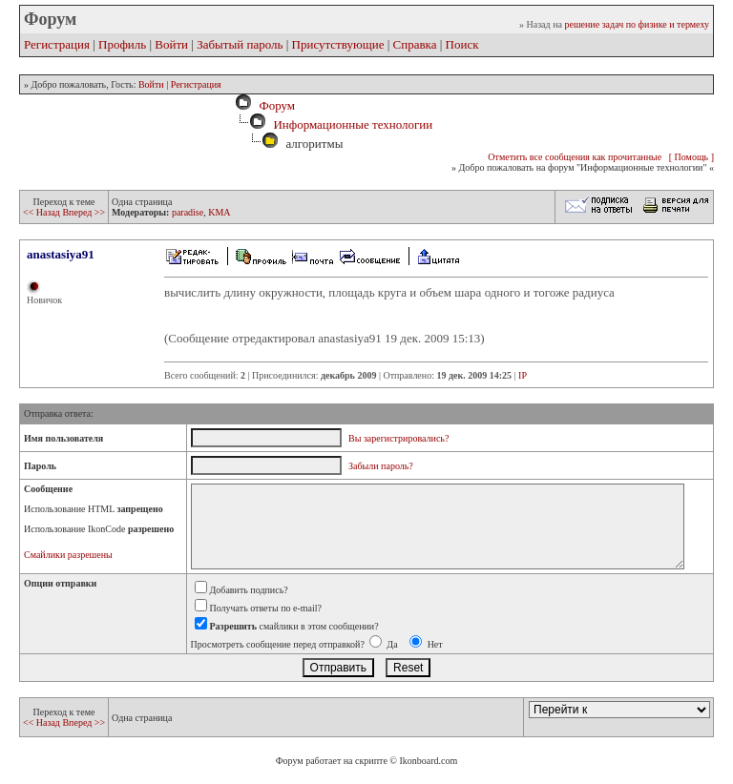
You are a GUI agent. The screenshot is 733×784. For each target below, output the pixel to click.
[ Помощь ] (691, 157)
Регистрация (57, 44)
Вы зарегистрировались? (398, 438)
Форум (274, 105)
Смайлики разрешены (68, 554)
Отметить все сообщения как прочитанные (574, 157)
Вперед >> (83, 212)
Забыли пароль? (380, 466)
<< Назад (42, 212)
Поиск (462, 44)
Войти (171, 44)
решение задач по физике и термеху (636, 24)
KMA (219, 212)
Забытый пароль (240, 44)
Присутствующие (338, 44)
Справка (415, 44)
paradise (187, 212)
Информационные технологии (352, 124)
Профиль (122, 44)
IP (522, 375)
